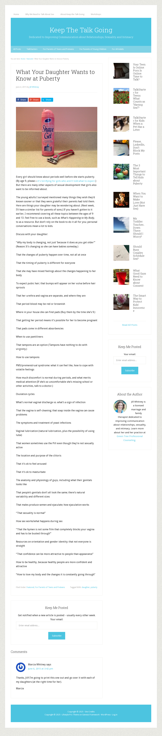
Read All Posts (129, 328)
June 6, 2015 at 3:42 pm (41, 671)
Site (86, 715)
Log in (114, 718)
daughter (86, 591)
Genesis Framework (91, 718)
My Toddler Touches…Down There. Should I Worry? (139, 231)
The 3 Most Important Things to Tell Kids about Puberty (139, 177)
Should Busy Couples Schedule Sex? (138, 256)
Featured (30, 591)
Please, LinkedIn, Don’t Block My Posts (139, 150)
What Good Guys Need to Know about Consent (139, 281)
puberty (94, 591)
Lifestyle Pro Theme (70, 718)
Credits (91, 715)
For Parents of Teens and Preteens (50, 591)
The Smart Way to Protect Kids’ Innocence (139, 306)
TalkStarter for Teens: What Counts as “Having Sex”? (139, 101)
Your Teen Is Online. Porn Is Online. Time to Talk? (139, 75)
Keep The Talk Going (81, 31)
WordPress (106, 718)
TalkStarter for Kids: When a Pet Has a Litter (139, 126)
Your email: (56, 622)
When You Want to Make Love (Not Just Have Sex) (139, 204)
